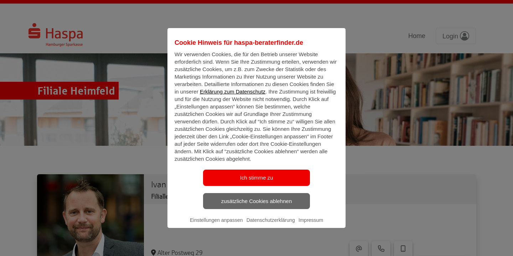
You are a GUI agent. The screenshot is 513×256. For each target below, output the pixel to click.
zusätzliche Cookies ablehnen (256, 207)
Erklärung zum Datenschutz (232, 98)
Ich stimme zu (256, 184)
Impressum (311, 226)
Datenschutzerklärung (271, 226)
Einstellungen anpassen (216, 226)
